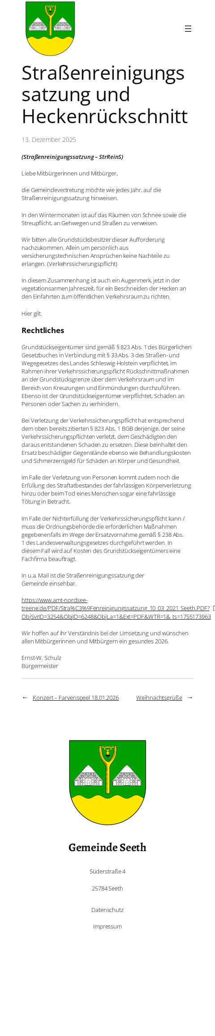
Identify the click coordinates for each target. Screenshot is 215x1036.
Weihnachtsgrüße (159, 698)
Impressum (107, 926)
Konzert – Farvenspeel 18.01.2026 (76, 698)
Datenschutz (107, 910)
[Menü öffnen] (188, 28)
